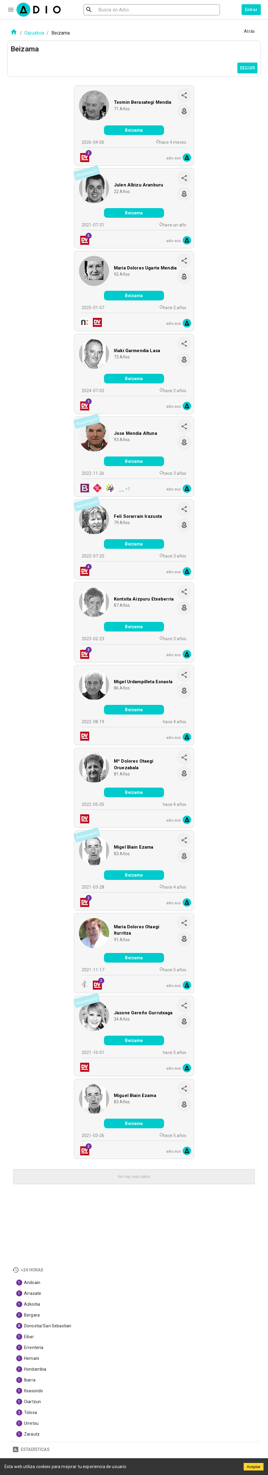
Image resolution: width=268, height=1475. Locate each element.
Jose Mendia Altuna (135, 433)
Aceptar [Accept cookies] (253, 1466)
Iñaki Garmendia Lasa (137, 350)
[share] (184, 95)
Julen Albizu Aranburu (138, 185)
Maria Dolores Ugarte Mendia (145, 268)
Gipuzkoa (34, 33)
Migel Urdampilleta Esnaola (143, 681)
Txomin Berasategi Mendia (143, 102)
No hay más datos (134, 1176)
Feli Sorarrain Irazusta (138, 516)
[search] (108, 10)
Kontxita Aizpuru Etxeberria (144, 599)
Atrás (249, 31)
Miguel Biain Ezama (135, 1095)
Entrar (251, 9)
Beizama (134, 130)
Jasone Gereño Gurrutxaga (143, 1013)
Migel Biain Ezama (134, 847)
